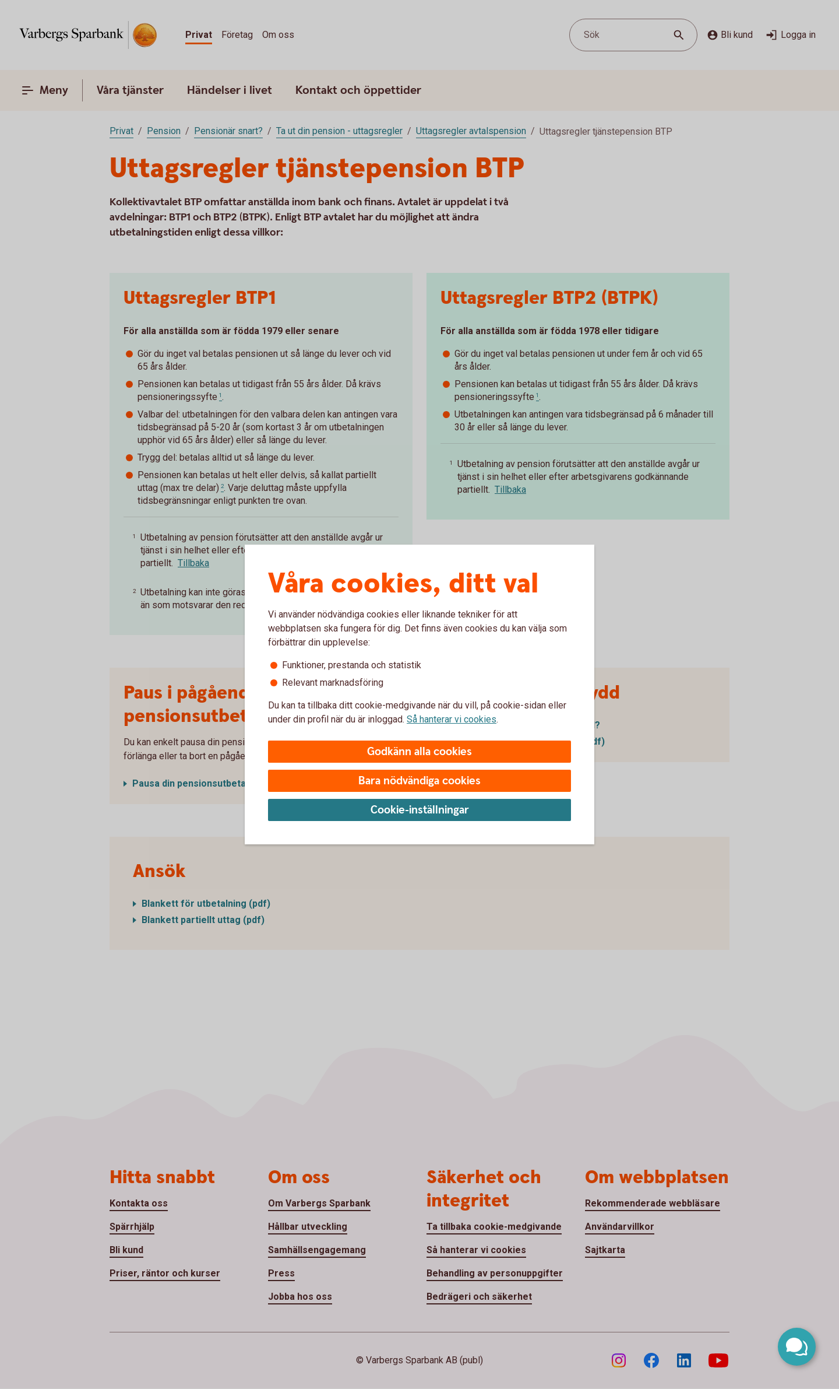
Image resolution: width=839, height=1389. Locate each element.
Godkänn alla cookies (419, 752)
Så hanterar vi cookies (451, 719)
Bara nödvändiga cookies (419, 781)
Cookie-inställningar (420, 810)
